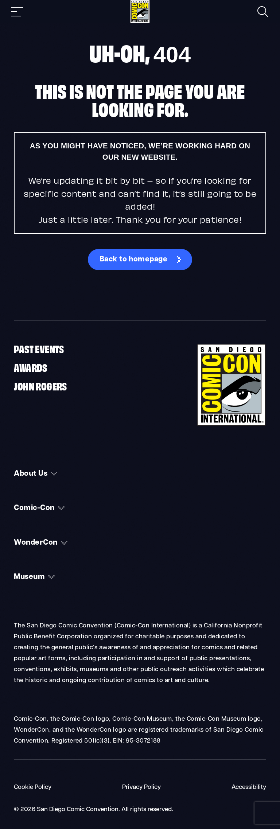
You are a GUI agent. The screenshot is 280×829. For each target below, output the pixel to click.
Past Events (39, 348)
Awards (30, 367)
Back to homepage (134, 259)
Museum (29, 577)
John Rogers (40, 385)
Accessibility (249, 787)
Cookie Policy (32, 787)
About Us (30, 474)
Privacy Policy (141, 787)
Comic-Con (34, 508)
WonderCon (35, 542)
